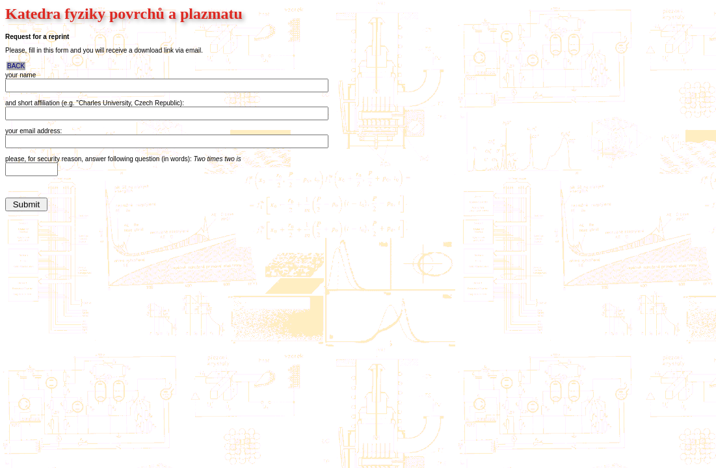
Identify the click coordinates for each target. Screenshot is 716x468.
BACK (16, 66)
